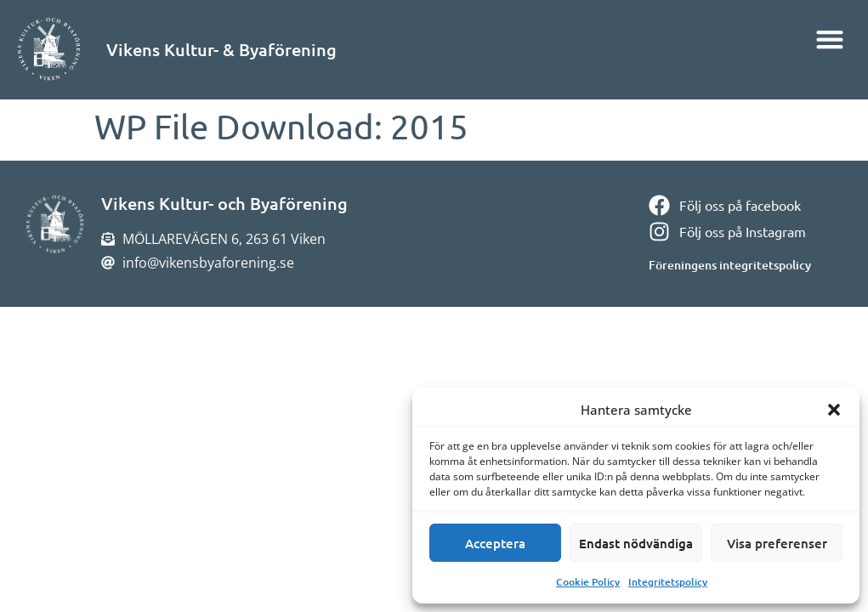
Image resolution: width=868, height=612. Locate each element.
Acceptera (495, 543)
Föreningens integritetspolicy (730, 265)
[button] (833, 409)
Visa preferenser (777, 543)
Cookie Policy (588, 582)
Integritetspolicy (667, 582)
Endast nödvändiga (636, 543)
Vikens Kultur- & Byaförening (221, 49)
